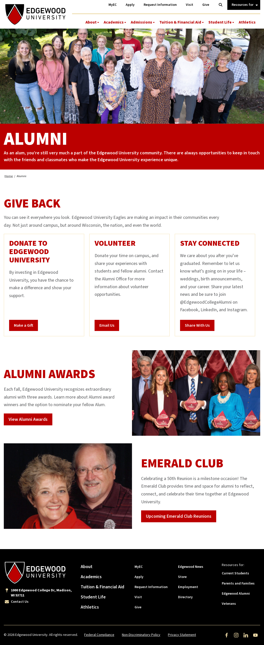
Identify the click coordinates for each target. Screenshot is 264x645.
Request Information (151, 587)
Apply (139, 576)
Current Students (235, 573)
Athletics (247, 22)
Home (9, 176)
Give (138, 607)
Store (182, 576)
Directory (185, 597)
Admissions (141, 22)
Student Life (220, 22)
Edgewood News (190, 566)
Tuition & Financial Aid (180, 22)
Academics (114, 22)
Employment (188, 587)
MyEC (139, 566)
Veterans (229, 603)
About (91, 22)
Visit (138, 597)
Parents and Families (238, 583)
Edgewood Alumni (236, 593)
